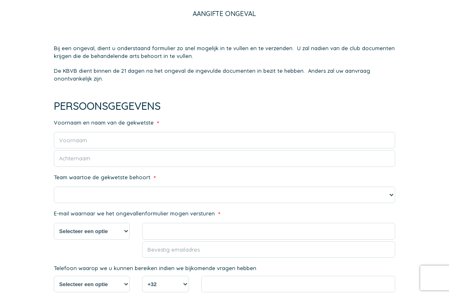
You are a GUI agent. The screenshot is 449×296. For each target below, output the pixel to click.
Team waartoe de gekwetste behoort (105, 178)
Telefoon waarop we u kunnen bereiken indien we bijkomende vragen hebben (155, 268)
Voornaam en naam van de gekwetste (106, 123)
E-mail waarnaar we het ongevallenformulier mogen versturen (137, 214)
